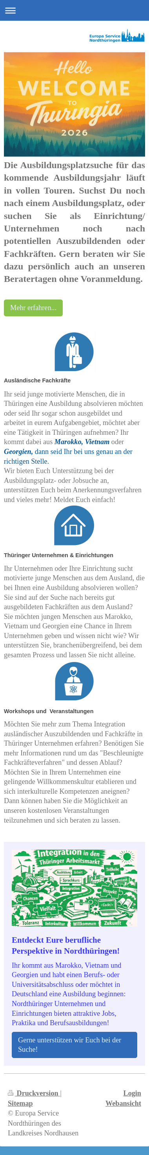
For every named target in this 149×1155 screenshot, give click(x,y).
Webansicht (123, 1103)
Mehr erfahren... (33, 308)
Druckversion (34, 1093)
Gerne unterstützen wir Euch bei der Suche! (69, 1045)
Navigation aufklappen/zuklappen (74, 10)
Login (133, 1093)
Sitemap (20, 1103)
